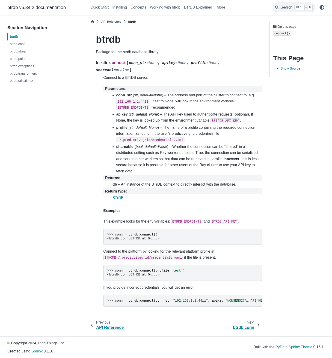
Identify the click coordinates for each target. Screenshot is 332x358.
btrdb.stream (19, 51)
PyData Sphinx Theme (294, 347)
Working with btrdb (165, 7)
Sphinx (37, 351)
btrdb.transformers (23, 73)
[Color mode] (322, 7)
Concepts (138, 7)
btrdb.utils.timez (21, 81)
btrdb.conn (17, 44)
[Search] (294, 7)
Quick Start (99, 7)
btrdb (14, 37)
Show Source (290, 68)
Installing (119, 7)
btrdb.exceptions (22, 66)
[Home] (92, 21)
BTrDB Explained (198, 7)
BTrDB (118, 198)
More (221, 7)
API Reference (111, 21)
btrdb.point (17, 59)
